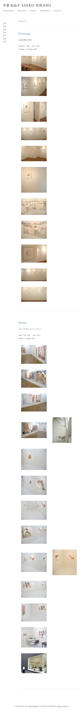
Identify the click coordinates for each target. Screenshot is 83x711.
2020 (4, 29)
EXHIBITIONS (44, 11)
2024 (4, 23)
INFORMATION (8, 11)
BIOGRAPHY (22, 11)
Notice (22, 323)
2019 (4, 32)
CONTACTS (57, 11)
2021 (4, 26)
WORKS (33, 11)
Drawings (24, 33)
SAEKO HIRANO (33, 706)
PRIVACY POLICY (63, 706)
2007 (4, 41)
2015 (4, 38)
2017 (4, 35)
